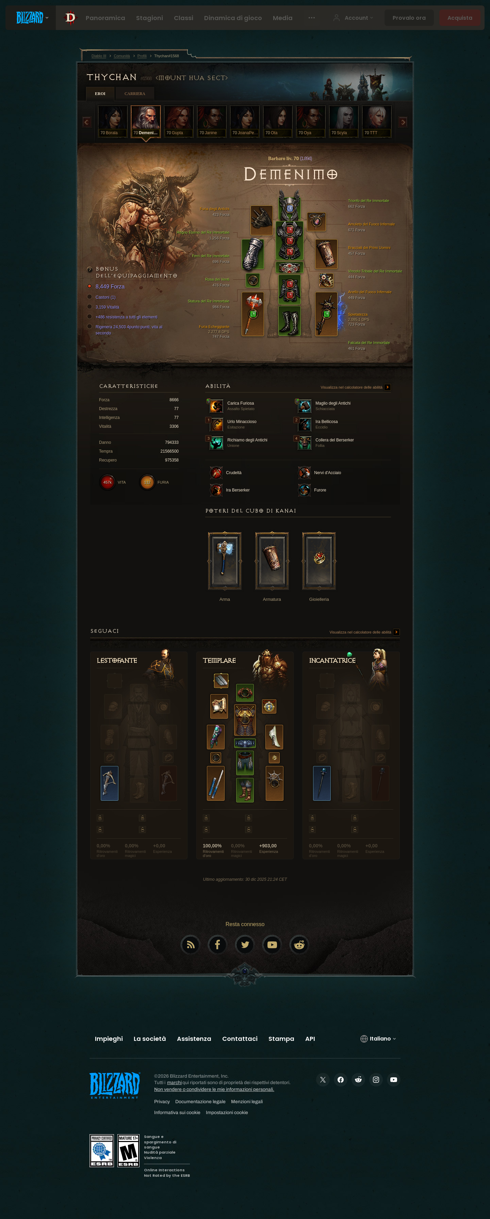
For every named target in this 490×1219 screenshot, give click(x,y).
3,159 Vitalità (104, 307)
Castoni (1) (102, 297)
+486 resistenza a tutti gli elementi (123, 317)
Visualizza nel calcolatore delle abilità (356, 388)
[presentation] (30, 17)
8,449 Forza (107, 287)
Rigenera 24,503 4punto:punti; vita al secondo (125, 329)
